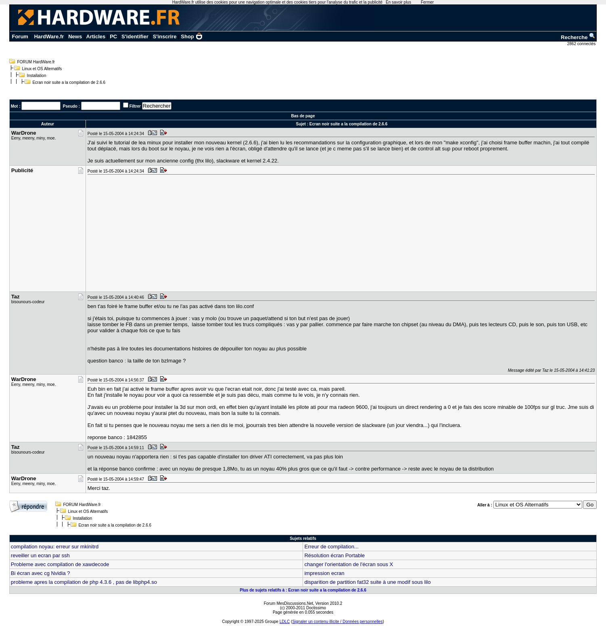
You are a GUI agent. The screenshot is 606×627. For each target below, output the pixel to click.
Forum (20, 36)
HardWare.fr (49, 36)
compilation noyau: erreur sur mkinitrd (54, 547)
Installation (36, 75)
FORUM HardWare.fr (36, 62)
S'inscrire (165, 36)
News (75, 36)
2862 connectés (582, 44)
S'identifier (134, 36)
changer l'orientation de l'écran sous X (348, 564)
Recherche (578, 37)
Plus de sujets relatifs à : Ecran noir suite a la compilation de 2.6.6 (303, 590)
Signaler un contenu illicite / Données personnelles (337, 621)
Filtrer (135, 106)
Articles (96, 36)
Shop (192, 36)
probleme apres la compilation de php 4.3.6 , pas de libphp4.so (84, 582)
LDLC (285, 621)
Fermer (427, 2)
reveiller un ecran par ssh (40, 555)
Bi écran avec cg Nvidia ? (40, 573)
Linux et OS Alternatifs (42, 69)
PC (113, 36)
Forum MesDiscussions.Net (288, 603)
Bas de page (303, 116)
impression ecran (324, 573)
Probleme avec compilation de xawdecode (60, 564)
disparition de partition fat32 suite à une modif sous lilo (367, 582)
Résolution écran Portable (334, 555)
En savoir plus (398, 2)
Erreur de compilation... (331, 547)
